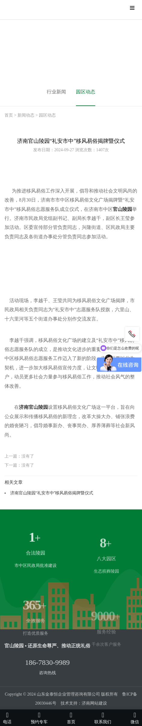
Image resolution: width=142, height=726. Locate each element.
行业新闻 (56, 91)
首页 (9, 115)
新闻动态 (25, 115)
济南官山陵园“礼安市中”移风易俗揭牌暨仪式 (51, 492)
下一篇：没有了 (19, 465)
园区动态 (85, 91)
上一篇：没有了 (19, 456)
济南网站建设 (94, 703)
